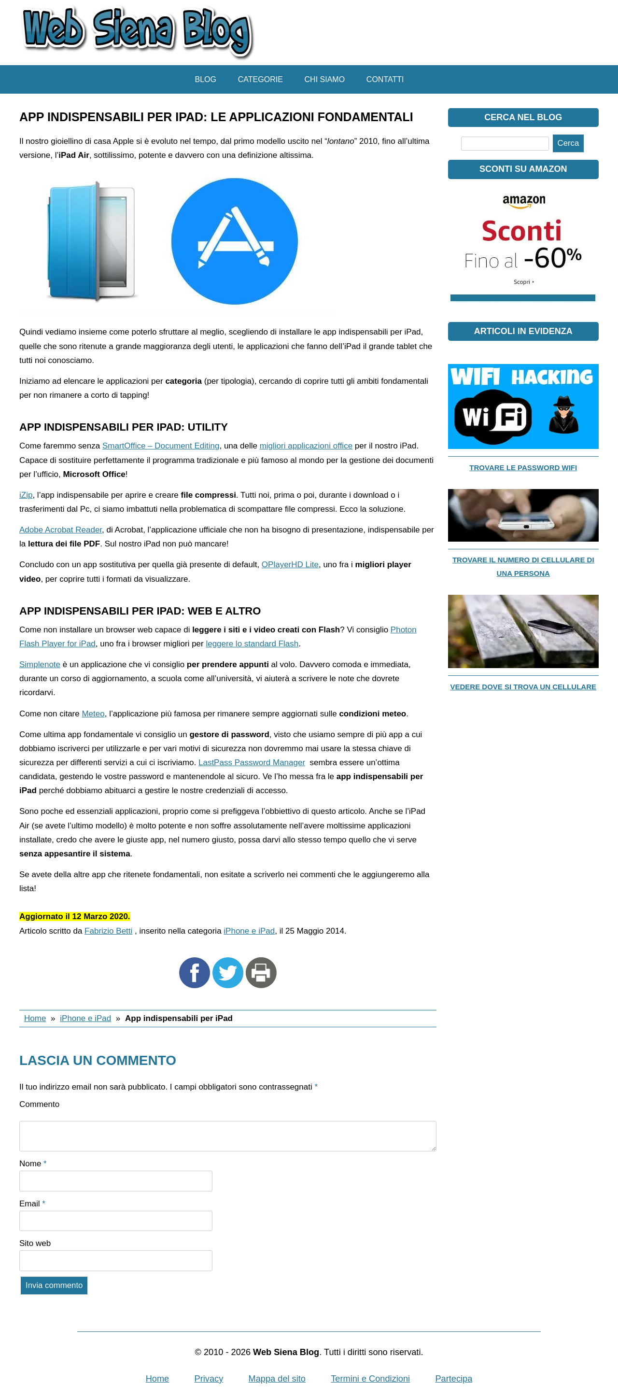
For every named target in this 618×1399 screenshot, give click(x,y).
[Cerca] (505, 144)
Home (35, 1018)
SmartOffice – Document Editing (161, 445)
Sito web (35, 1243)
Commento (39, 1104)
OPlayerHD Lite (290, 564)
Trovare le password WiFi (523, 467)
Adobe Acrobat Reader (60, 529)
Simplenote (39, 664)
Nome (33, 1163)
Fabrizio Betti (108, 931)
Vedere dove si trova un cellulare (523, 687)
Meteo (93, 713)
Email (32, 1203)
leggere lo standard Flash (252, 643)
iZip (25, 495)
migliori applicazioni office (306, 445)
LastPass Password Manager (251, 762)
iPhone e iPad (249, 931)
